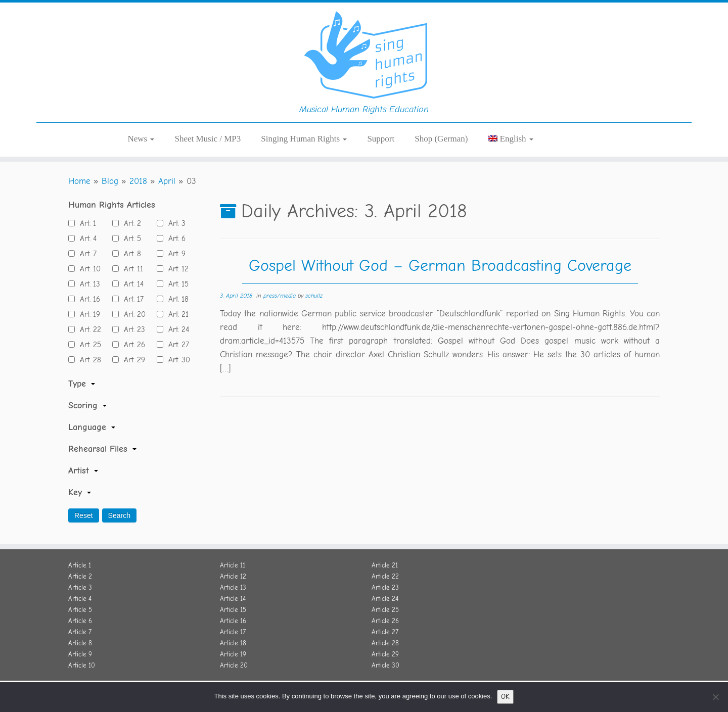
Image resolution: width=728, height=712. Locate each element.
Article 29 (385, 654)
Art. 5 (130, 238)
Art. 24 (176, 329)
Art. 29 (132, 359)
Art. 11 (131, 268)
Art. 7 (86, 253)
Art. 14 (131, 284)
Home (79, 181)
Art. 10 (88, 268)
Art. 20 (132, 314)
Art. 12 (176, 268)
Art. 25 (88, 344)
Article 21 (385, 565)
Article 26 (385, 621)
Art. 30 (176, 359)
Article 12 (233, 576)
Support (380, 139)
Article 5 (80, 609)
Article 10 (81, 665)
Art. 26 (132, 344)
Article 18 (233, 643)
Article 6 (80, 621)
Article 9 (80, 654)
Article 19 (233, 654)
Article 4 (80, 598)
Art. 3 (174, 223)
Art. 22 (88, 329)
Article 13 (233, 587)
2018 (138, 181)
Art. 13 (87, 284)
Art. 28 (88, 359)
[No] (715, 697)
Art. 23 (132, 329)
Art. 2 (130, 223)
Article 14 (233, 598)
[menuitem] (510, 138)
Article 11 (232, 565)
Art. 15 (176, 284)
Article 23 (385, 587)
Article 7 (80, 632)
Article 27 (385, 632)
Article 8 (80, 643)
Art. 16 (87, 299)
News (141, 139)
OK (505, 696)
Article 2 (80, 576)
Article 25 (385, 609)
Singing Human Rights (304, 139)
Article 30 (385, 665)
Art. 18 (176, 299)
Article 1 (79, 565)
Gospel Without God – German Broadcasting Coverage (440, 265)
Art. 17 (131, 299)
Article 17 (233, 632)
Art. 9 (174, 253)
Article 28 (385, 643)
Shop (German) (441, 139)
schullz (314, 295)
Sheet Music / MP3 (207, 139)
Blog (110, 181)
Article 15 (233, 609)
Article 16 (233, 621)
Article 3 (80, 587)
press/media (280, 295)
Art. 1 (85, 223)
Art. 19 (87, 314)
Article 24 (385, 598)
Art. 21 (176, 314)
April (166, 181)
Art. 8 (130, 253)
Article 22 (385, 576)
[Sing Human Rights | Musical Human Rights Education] (364, 53)
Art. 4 (86, 238)
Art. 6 (174, 238)
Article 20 (234, 665)
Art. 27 (176, 344)
